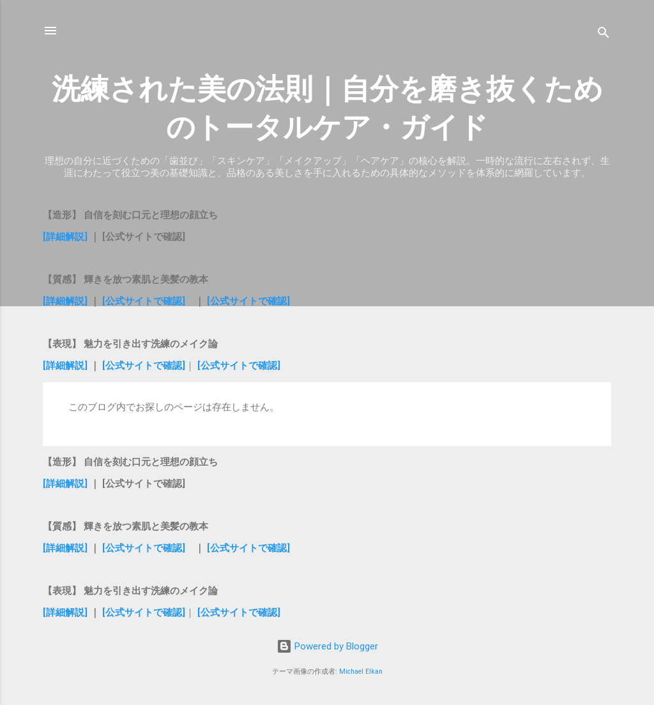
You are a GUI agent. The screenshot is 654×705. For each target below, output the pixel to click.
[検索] (603, 34)
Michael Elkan (361, 671)
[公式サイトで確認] (143, 301)
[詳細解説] (66, 236)
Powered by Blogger (327, 646)
